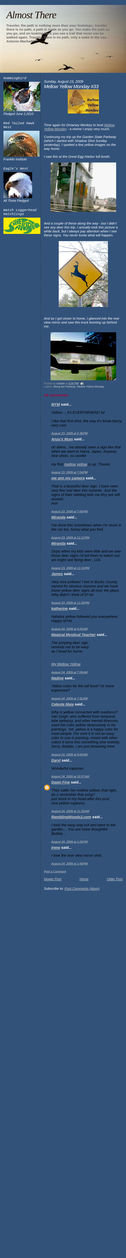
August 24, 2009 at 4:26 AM (69, 629)
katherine (59, 608)
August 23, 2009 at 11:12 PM (70, 537)
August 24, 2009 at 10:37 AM (70, 776)
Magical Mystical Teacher (73, 635)
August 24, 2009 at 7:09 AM (69, 672)
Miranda (58, 517)
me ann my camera (68, 478)
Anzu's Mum (62, 439)
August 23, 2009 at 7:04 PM (69, 472)
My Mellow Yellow (66, 664)
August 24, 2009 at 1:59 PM (69, 863)
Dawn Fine (60, 782)
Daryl (56, 760)
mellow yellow (75, 464)
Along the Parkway (64, 386)
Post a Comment (55, 871)
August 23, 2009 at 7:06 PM (69, 511)
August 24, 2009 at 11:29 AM (70, 811)
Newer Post (52, 879)
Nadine (57, 678)
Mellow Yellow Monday (90, 386)
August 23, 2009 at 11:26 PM (70, 602)
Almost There (31, 14)
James (57, 574)
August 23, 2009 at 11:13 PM (70, 568)
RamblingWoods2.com (71, 817)
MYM (55, 404)
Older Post (115, 879)
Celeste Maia (62, 704)
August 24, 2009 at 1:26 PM (69, 841)
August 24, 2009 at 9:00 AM (69, 754)
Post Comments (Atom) (81, 888)
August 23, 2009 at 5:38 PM (69, 433)
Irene (55, 847)
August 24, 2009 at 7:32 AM (69, 698)
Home (84, 879)
